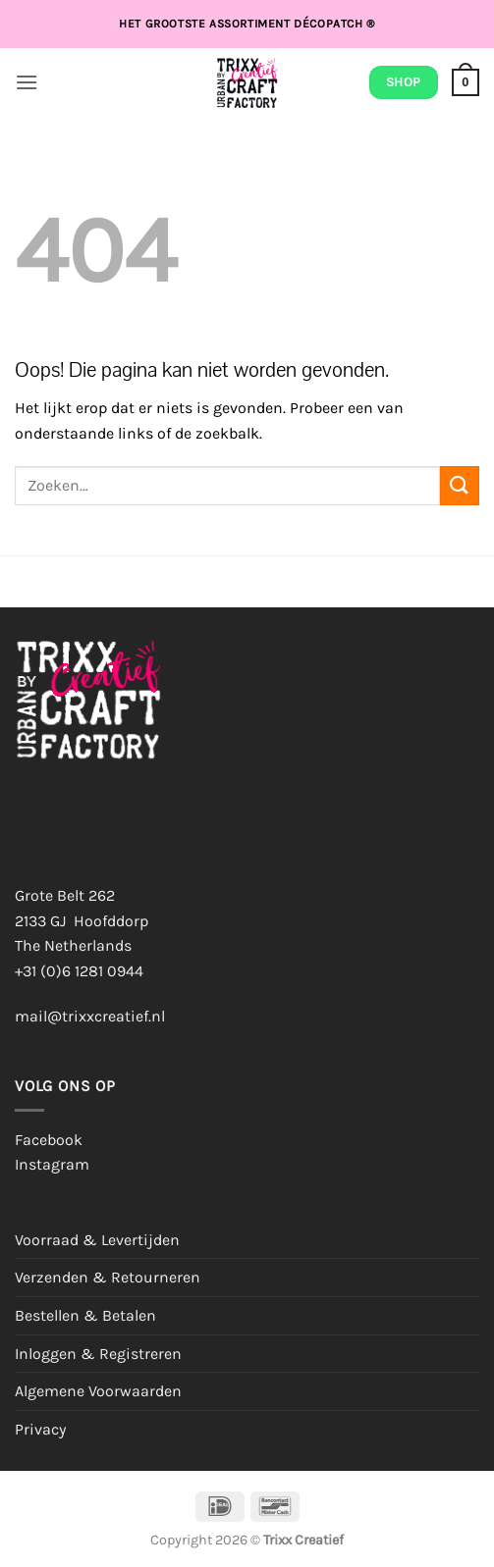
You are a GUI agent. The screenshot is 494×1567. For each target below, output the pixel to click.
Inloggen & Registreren (98, 1353)
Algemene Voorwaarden (98, 1391)
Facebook (48, 1139)
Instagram (52, 1164)
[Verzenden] (459, 485)
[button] (26, 82)
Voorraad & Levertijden (97, 1239)
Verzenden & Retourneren (107, 1277)
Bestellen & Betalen (85, 1315)
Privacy (40, 1429)
